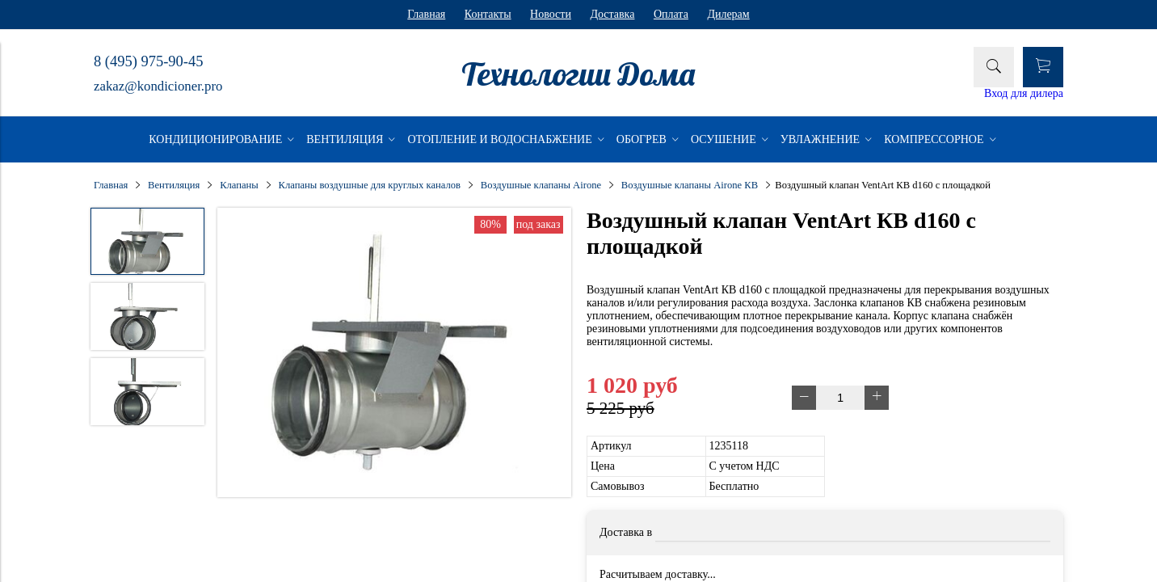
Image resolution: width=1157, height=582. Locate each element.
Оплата (671, 14)
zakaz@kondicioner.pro (158, 86)
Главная (426, 14)
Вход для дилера (1023, 93)
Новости (550, 14)
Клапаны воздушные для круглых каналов (370, 185)
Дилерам (728, 14)
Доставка (612, 14)
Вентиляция (174, 185)
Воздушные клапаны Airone (541, 185)
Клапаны (239, 185)
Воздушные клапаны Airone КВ (689, 185)
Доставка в (626, 532)
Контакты (488, 14)
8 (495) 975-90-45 (148, 61)
